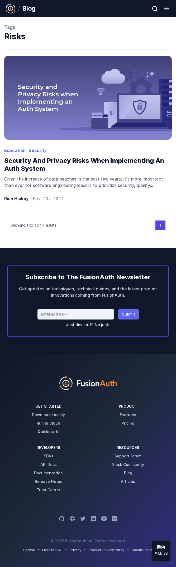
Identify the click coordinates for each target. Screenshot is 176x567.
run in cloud (48, 423)
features (128, 414)
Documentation (48, 473)
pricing (128, 423)
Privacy (75, 550)
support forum (128, 456)
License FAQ (51, 550)
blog (128, 473)
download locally (48, 414)
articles (128, 481)
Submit (128, 314)
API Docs (48, 464)
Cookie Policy (142, 550)
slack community (128, 464)
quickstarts (48, 431)
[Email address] (75, 314)
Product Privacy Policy (106, 550)
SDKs (48, 456)
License (29, 550)
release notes (48, 481)
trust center (48, 490)
